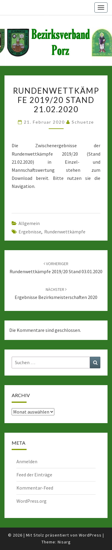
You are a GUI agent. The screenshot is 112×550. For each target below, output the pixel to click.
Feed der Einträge (34, 475)
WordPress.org (31, 501)
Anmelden (26, 461)
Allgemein (29, 223)
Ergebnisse (30, 232)
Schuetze (83, 121)
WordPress (90, 535)
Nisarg (64, 542)
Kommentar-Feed (34, 488)
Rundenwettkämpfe (64, 232)
